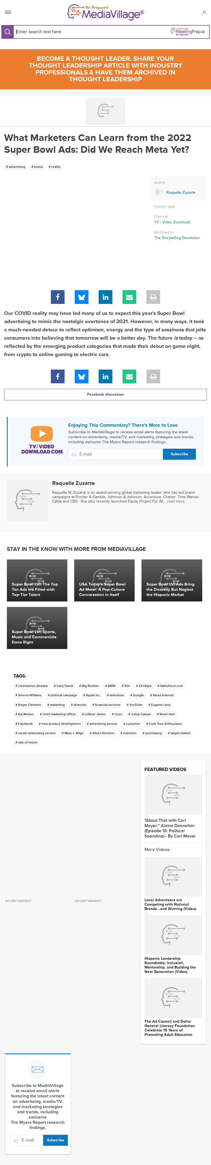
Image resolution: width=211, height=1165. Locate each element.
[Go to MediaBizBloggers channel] (105, 111)
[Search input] (58, 31)
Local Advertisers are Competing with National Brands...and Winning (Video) (170, 904)
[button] (204, 12)
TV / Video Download (172, 222)
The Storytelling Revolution (177, 238)
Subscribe (179, 454)
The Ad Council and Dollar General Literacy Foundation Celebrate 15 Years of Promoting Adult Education (170, 1028)
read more (176, 501)
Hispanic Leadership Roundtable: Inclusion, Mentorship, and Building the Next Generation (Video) (170, 965)
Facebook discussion (105, 394)
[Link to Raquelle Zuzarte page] (179, 192)
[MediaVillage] (105, 12)
